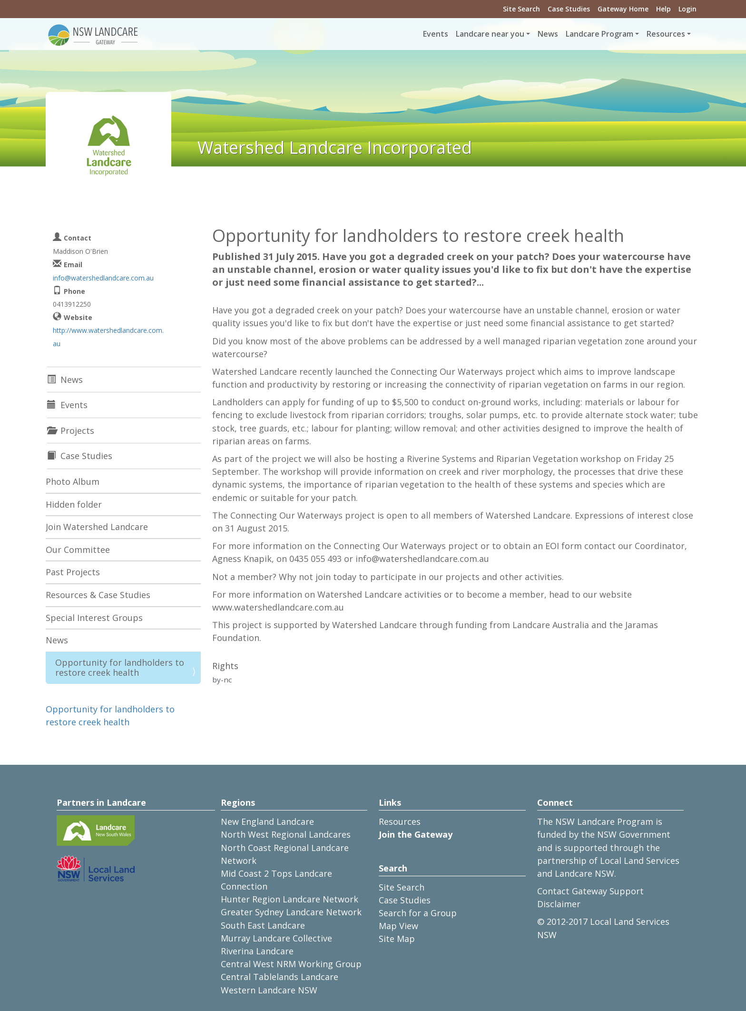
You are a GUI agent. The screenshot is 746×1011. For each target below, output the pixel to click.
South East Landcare (263, 925)
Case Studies (569, 8)
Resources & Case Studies (98, 595)
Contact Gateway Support (590, 891)
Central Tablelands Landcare (279, 976)
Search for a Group (418, 913)
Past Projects (73, 572)
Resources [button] (666, 34)
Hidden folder (74, 504)
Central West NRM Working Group (291, 964)
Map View (398, 925)
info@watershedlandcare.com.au (103, 277)
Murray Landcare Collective (276, 938)
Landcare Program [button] (599, 34)
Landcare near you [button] (490, 34)
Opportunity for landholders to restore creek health (119, 668)
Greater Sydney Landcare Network (291, 912)
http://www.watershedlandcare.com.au (108, 337)
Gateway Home (623, 8)
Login (687, 8)
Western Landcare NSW (269, 990)
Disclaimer (558, 904)
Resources (400, 821)
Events (435, 34)
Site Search (521, 8)
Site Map (397, 938)
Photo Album (72, 481)
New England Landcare (267, 821)
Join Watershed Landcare (97, 526)
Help (663, 8)
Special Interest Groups (94, 617)
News (548, 34)
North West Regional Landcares (286, 834)
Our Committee (78, 549)
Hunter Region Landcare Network (289, 899)
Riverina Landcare (257, 951)
